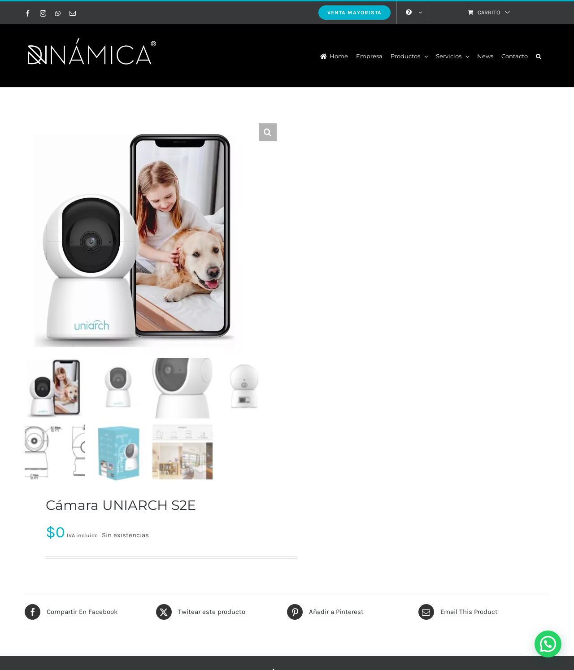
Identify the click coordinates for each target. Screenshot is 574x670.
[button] (538, 55)
